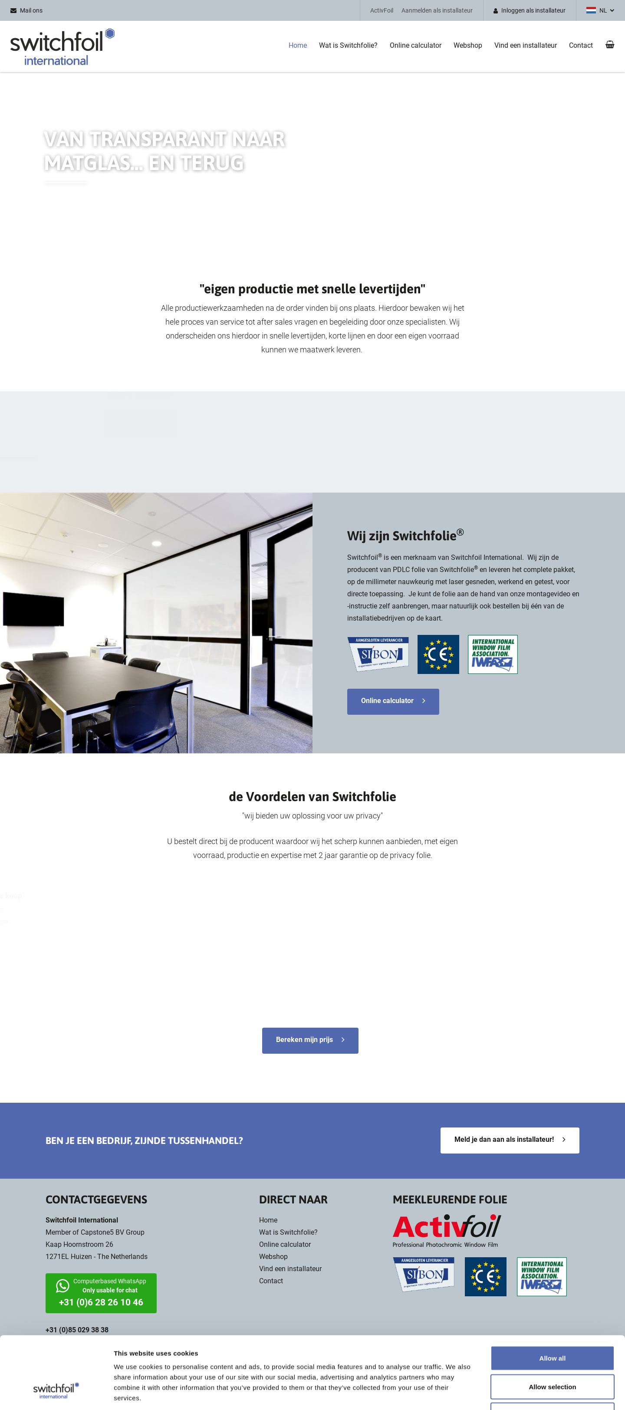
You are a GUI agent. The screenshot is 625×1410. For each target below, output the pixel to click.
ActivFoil (381, 10)
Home (298, 45)
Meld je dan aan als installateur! (504, 1139)
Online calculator (415, 45)
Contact (581, 45)
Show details (455, 1393)
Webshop (468, 45)
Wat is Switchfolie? (348, 45)
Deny (553, 1353)
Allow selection (552, 1324)
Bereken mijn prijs (304, 1039)
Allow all (552, 1296)
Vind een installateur (525, 45)
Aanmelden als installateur (437, 10)
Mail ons (31, 10)
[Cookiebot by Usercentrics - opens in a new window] (56, 1393)
